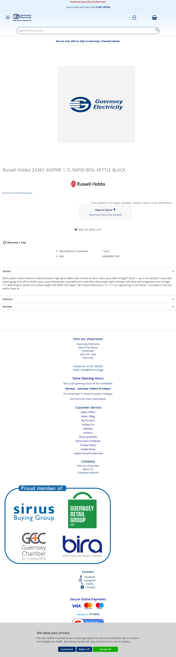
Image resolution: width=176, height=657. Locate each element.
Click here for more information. (88, 399)
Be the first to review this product (17, 193)
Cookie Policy (88, 449)
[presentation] (88, 271)
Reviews (7, 306)
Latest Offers (88, 412)
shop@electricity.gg (92, 369)
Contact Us (88, 424)
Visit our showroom (88, 465)
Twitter (90, 583)
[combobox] (88, 30)
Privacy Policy (88, 445)
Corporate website (88, 472)
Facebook (90, 577)
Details (7, 271)
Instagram (90, 580)
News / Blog (88, 416)
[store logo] (22, 18)
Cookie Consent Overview (88, 453)
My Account (88, 420)
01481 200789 (95, 366)
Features (8, 299)
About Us (88, 469)
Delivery (88, 428)
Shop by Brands (88, 436)
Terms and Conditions (88, 441)
